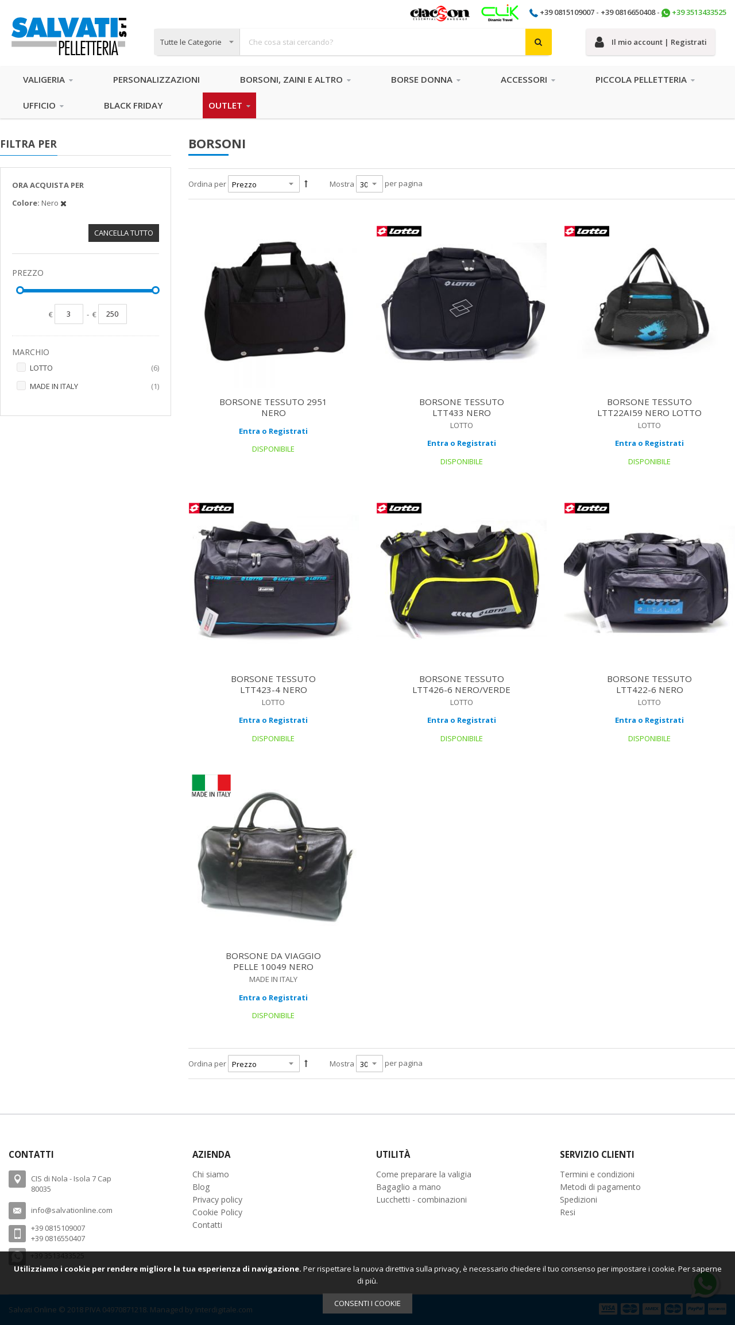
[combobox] (353, 42)
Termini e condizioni (597, 1174)
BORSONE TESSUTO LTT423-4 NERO (273, 684)
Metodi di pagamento (600, 1186)
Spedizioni (578, 1199)
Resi (567, 1212)
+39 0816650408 (628, 12)
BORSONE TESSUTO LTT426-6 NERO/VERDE (461, 684)
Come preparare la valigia (423, 1174)
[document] (367, 1288)
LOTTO (94, 368)
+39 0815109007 (567, 12)
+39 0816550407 (58, 1238)
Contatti (207, 1224)
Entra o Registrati (273, 431)
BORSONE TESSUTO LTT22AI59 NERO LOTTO (649, 407)
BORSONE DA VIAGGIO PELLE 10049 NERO (273, 961)
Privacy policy (217, 1199)
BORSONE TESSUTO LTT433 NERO (461, 407)
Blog (201, 1186)
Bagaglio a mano (408, 1186)
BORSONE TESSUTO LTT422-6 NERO (649, 684)
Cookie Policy (217, 1212)
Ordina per (207, 184)
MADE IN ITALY (94, 386)
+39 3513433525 (699, 12)
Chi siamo (210, 1174)
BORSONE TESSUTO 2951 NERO (273, 407)
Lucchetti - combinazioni (421, 1199)
